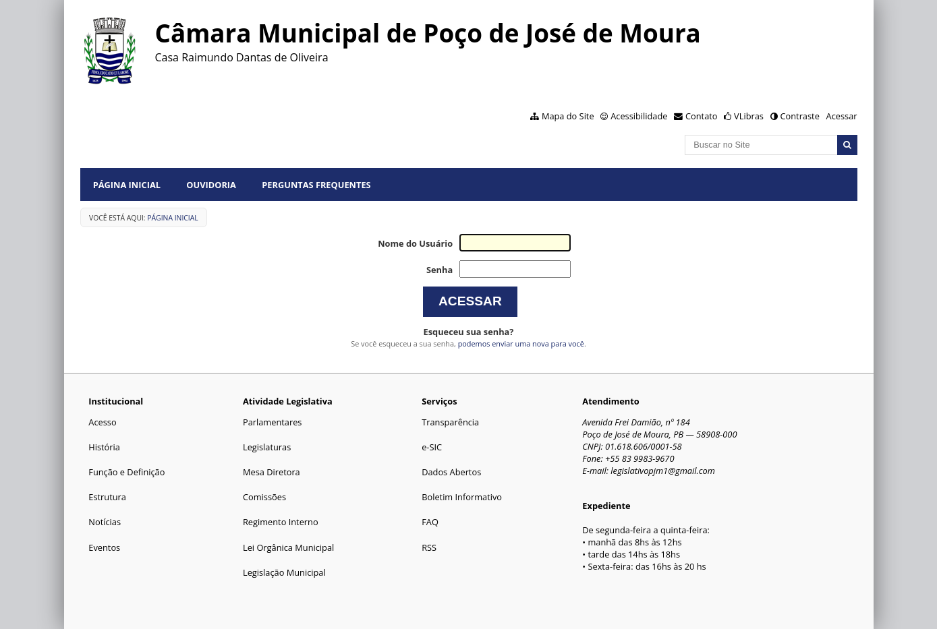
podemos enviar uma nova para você (521, 343)
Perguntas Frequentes (316, 185)
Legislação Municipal (284, 572)
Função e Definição (126, 472)
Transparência (450, 422)
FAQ (430, 522)
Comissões (264, 497)
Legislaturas (267, 447)
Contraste (799, 116)
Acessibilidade (639, 116)
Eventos (104, 547)
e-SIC (432, 447)
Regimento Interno (280, 522)
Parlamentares (272, 422)
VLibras (749, 116)
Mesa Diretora (271, 472)
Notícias (104, 522)
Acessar (841, 116)
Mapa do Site (568, 116)
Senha (439, 270)
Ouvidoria (211, 185)
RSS (429, 547)
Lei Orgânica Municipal (288, 547)
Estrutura (107, 497)
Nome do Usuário (415, 243)
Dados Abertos (451, 472)
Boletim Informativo (462, 497)
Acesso (102, 422)
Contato (701, 116)
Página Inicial (127, 185)
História (104, 447)
